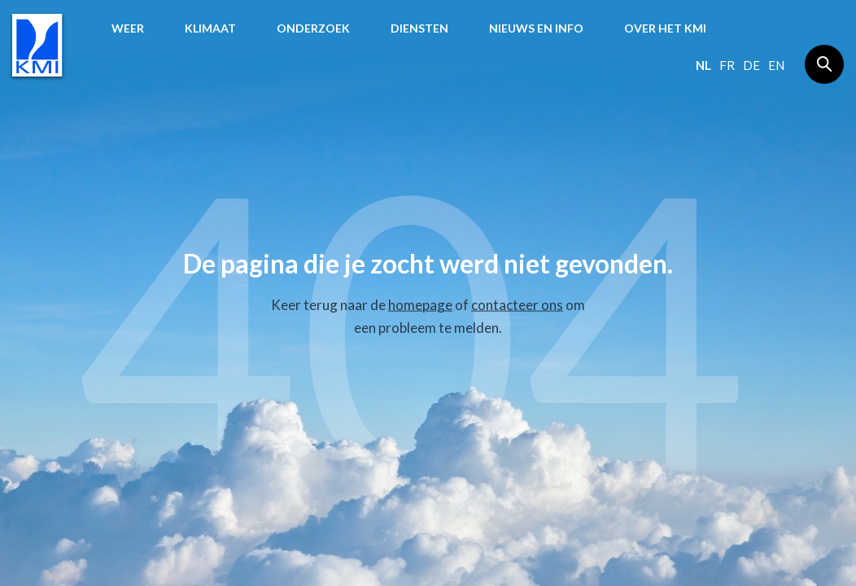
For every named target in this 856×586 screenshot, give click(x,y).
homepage (420, 304)
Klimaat (210, 28)
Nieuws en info (536, 28)
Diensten (419, 28)
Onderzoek (313, 28)
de (751, 65)
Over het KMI (665, 28)
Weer (127, 28)
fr (727, 65)
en (776, 65)
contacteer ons (517, 304)
